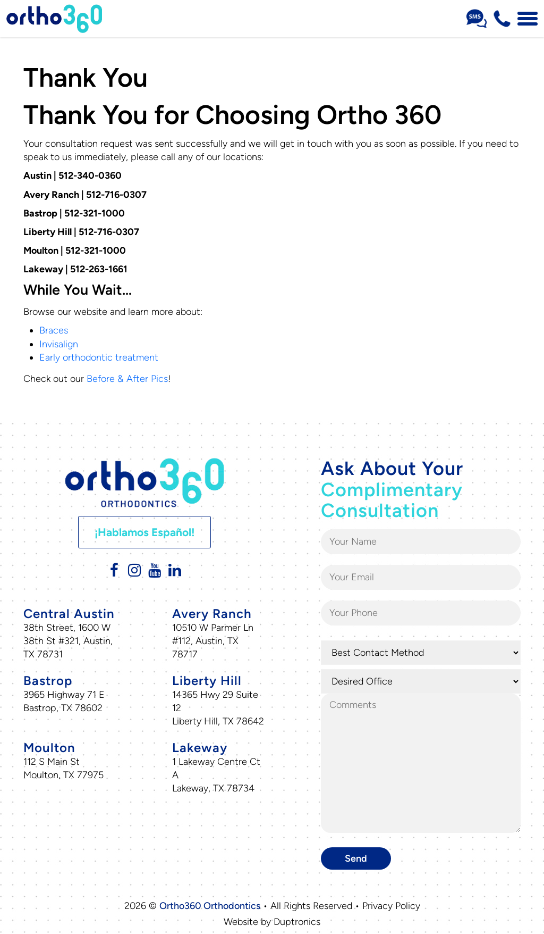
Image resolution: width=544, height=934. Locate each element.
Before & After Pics (127, 379)
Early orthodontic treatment (98, 357)
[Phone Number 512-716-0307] (502, 19)
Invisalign (58, 344)
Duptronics (297, 922)
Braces (53, 330)
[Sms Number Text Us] (476, 19)
